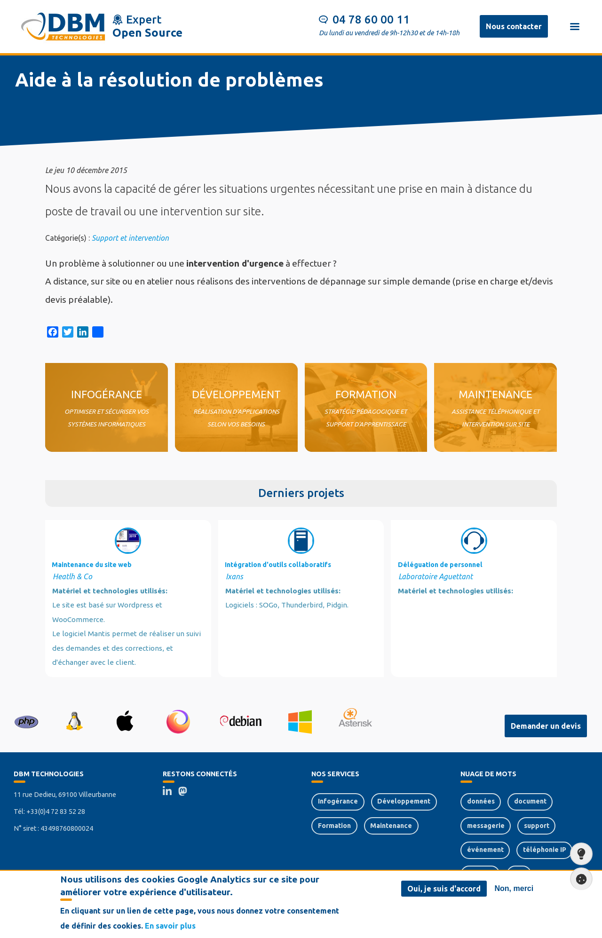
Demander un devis (546, 726)
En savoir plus (170, 926)
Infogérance (338, 801)
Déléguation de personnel (440, 564)
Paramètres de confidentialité (578, 879)
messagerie (486, 825)
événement (485, 849)
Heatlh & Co (72, 576)
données (481, 801)
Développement (403, 801)
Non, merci (514, 888)
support (536, 825)
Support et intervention (130, 238)
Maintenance (391, 825)
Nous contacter (514, 26)
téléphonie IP (544, 849)
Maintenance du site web (92, 564)
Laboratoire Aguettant (435, 576)
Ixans (234, 576)
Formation (334, 825)
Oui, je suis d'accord (444, 888)
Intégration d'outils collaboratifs (278, 564)
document (530, 801)
